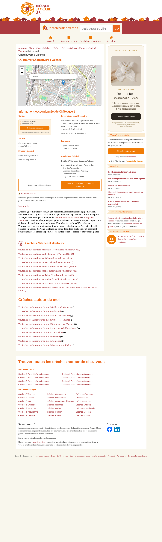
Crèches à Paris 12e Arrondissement (77, 381)
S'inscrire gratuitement (126, 151)
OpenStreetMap (91, 105)
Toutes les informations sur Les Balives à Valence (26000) (45, 262)
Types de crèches (69, 38)
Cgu (71, 456)
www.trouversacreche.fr (45, 456)
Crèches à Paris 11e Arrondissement (33, 381)
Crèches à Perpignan (27, 408)
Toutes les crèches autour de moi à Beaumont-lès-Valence (46, 324)
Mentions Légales (99, 456)
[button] (63, 82)
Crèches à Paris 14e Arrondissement (33, 385)
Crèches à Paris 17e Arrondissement (77, 377)
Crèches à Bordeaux (84, 394)
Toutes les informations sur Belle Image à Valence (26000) (46, 254)
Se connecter (131, 157)
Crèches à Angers (83, 405)
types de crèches (38, 442)
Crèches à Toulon (54, 412)
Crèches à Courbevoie (85, 408)
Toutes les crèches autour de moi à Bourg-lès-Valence (44, 315)
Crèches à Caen (83, 415)
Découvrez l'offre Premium (134, 161)
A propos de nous (82, 456)
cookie (65, 456)
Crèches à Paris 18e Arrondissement (77, 374)
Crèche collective (115, 218)
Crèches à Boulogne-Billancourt (60, 401)
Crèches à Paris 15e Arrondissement (33, 374)
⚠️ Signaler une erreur (27, 193)
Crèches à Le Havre (26, 415)
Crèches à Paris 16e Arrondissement (77, 385)
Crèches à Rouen (83, 412)
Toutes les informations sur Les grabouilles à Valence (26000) (47, 271)
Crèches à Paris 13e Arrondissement (33, 377)
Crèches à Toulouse (26, 394)
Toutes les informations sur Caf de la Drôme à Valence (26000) (47, 283)
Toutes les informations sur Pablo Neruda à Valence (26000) (46, 275)
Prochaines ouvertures (90, 38)
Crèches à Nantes (26, 398)
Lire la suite (24, 206)
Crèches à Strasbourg (56, 394)
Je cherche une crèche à (63, 27)
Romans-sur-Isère (72, 217)
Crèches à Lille (82, 398)
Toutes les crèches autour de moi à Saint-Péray (40, 332)
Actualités (111, 38)
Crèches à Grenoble (26, 405)
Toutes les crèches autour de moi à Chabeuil (39, 337)
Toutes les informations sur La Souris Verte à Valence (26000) (47, 266)
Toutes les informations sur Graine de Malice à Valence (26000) (48, 279)
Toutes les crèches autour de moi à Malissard (39, 311)
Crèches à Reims (83, 401)
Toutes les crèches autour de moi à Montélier (39, 341)
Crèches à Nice (24, 401)
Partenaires (121, 456)
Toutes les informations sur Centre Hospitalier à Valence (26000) (49, 250)
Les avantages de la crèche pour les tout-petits (126, 179)
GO (116, 28)
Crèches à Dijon (54, 408)
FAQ (59, 456)
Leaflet (84, 105)
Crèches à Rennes (55, 405)
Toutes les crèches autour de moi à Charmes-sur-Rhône (44, 345)
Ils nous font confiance (137, 456)
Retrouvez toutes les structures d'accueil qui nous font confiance (131, 239)
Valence (58, 217)
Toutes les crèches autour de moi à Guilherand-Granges (44, 307)
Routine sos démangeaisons (119, 185)
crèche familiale (130, 218)
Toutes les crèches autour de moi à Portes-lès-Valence (44, 320)
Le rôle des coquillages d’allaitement (122, 172)
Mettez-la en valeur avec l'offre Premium (80, 185)
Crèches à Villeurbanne (28, 412)
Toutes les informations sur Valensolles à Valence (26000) (45, 258)
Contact (111, 456)
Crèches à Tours (54, 415)
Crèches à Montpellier (56, 398)
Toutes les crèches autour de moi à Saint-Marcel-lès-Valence (47, 328)
